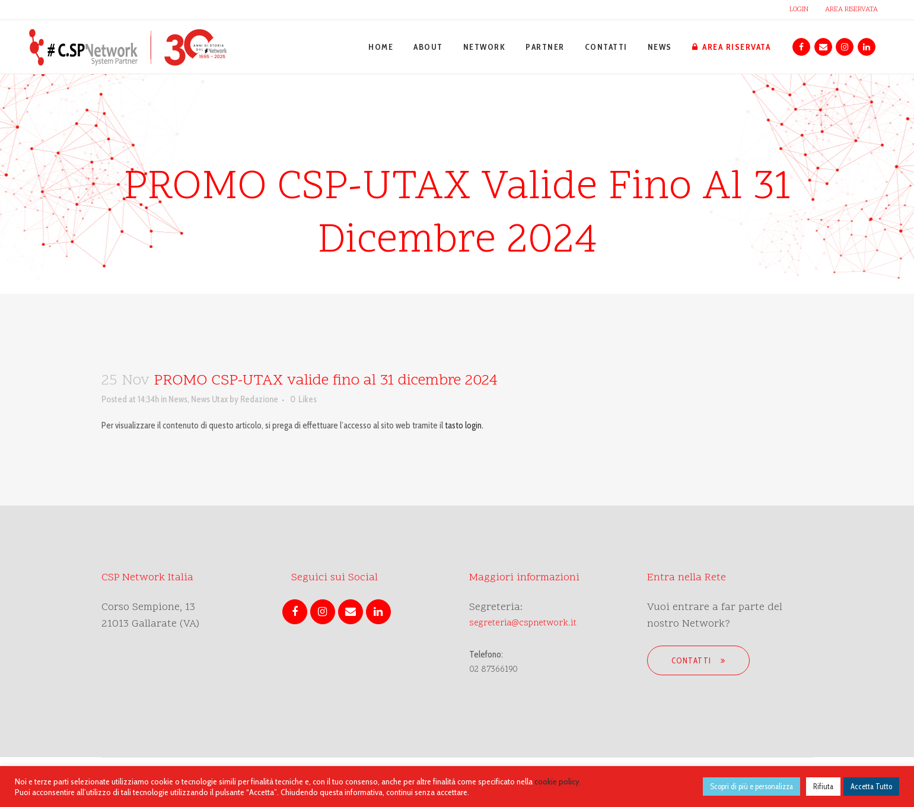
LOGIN (798, 9)
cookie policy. (557, 781)
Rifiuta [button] (823, 786)
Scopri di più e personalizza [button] (751, 786)
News (177, 399)
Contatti (698, 660)
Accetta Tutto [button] (871, 786)
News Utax (209, 399)
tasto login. (464, 425)
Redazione (259, 399)
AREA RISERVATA (851, 9)
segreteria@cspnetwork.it (523, 623)
